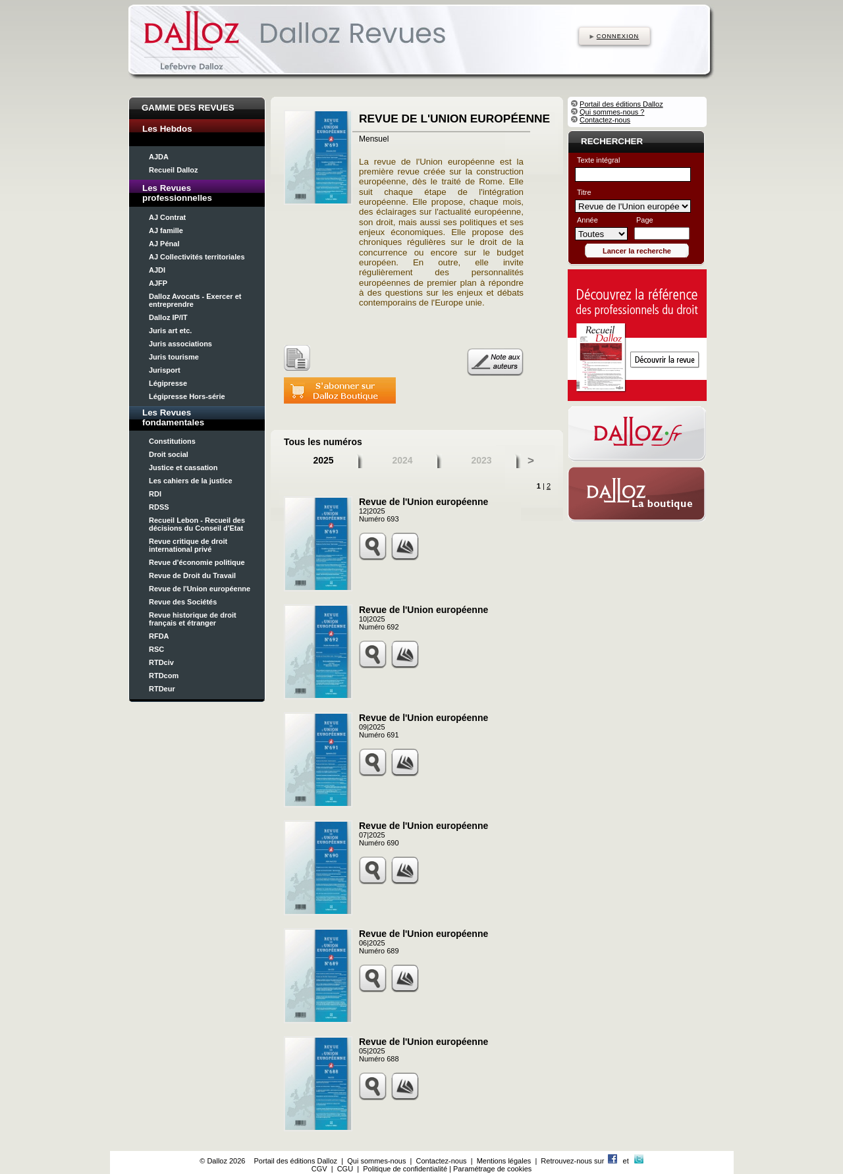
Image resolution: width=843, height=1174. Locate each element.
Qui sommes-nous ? (612, 112)
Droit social (168, 454)
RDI (155, 494)
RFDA (159, 636)
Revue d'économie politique (197, 562)
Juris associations (180, 344)
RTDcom (163, 676)
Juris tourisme (174, 357)
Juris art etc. (170, 330)
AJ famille (166, 230)
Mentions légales (504, 1161)
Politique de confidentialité (405, 1169)
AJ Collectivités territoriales (197, 257)
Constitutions (172, 441)
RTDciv (161, 662)
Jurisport (164, 370)
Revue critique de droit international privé (188, 545)
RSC (156, 649)
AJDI (157, 270)
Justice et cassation (183, 467)
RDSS (159, 507)
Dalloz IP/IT (168, 317)
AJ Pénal (164, 244)
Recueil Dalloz (173, 170)
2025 (323, 460)
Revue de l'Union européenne (199, 589)
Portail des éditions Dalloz (621, 104)
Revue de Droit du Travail (192, 575)
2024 (402, 460)
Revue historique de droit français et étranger (192, 619)
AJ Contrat (167, 217)
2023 (481, 460)
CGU (345, 1169)
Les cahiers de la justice (190, 481)
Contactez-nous (605, 120)
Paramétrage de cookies (492, 1169)
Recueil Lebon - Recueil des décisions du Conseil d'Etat (197, 524)
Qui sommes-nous (376, 1161)
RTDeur (162, 689)
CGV (319, 1169)
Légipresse (168, 383)
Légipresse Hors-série (187, 396)
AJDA (159, 157)
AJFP (158, 283)
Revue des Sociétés (183, 602)
